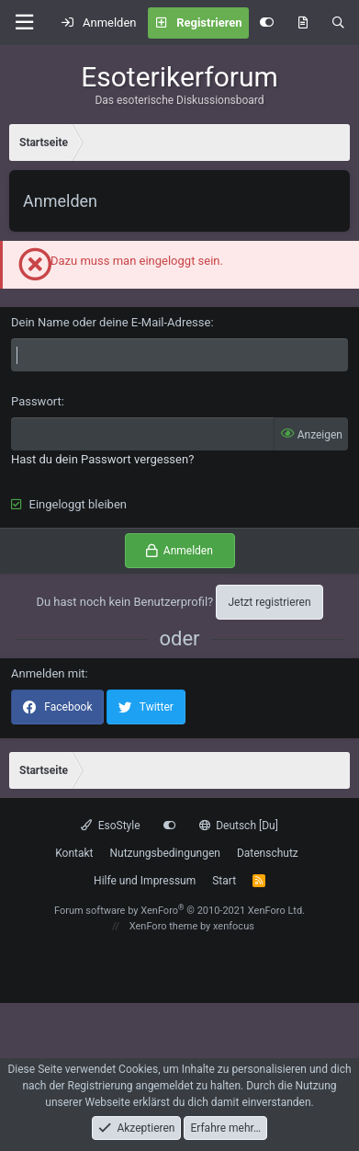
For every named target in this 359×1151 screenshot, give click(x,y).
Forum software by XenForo (179, 911)
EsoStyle (110, 825)
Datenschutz (267, 853)
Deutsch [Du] (238, 825)
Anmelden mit (48, 673)
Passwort (36, 401)
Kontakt (74, 853)
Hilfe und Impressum (145, 880)
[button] (24, 22)
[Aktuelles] (303, 23)
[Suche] (338, 23)
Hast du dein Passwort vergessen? (102, 459)
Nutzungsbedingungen (165, 853)
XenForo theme (163, 926)
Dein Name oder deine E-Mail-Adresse (110, 322)
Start (224, 880)
